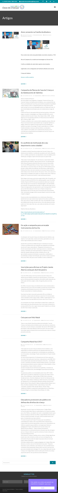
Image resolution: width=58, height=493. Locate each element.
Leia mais (23, 84)
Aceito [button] (42, 488)
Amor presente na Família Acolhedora (35, 32)
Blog (50, 35)
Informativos (24, 36)
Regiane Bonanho (38, 35)
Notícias (30, 36)
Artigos (46, 35)
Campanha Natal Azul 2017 (31, 342)
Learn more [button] (48, 484)
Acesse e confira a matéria (27, 77)
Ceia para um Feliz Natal (30, 317)
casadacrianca (38, 95)
